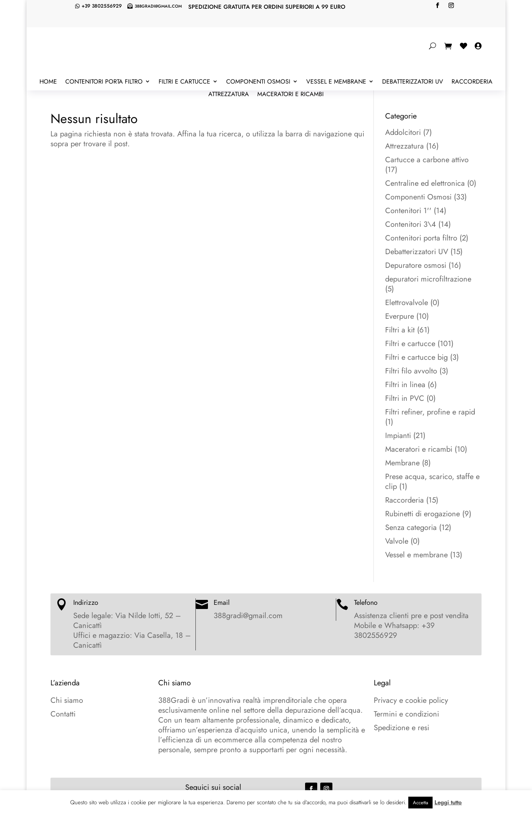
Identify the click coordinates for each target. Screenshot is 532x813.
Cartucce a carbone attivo (427, 159)
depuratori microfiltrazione (428, 279)
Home (48, 82)
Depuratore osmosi (415, 265)
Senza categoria (411, 527)
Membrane (402, 462)
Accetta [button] (420, 802)
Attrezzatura (228, 94)
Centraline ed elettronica (425, 183)
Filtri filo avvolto (411, 370)
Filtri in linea (405, 384)
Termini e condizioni (406, 714)
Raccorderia (472, 82)
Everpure (399, 316)
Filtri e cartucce (184, 82)
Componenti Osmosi (258, 82)
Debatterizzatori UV (412, 82)
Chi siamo (66, 700)
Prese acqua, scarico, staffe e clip (432, 481)
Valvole (396, 541)
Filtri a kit (400, 329)
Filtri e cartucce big (416, 357)
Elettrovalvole (406, 302)
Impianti (398, 435)
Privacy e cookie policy (411, 700)
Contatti (63, 714)
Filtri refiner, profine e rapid (430, 412)
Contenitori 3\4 (410, 224)
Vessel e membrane (336, 82)
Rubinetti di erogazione (422, 513)
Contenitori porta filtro (104, 82)
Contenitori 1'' (408, 210)
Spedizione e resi (401, 727)
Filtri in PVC (404, 398)
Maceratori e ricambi (290, 94)
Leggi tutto (448, 802)
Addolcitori (403, 132)
